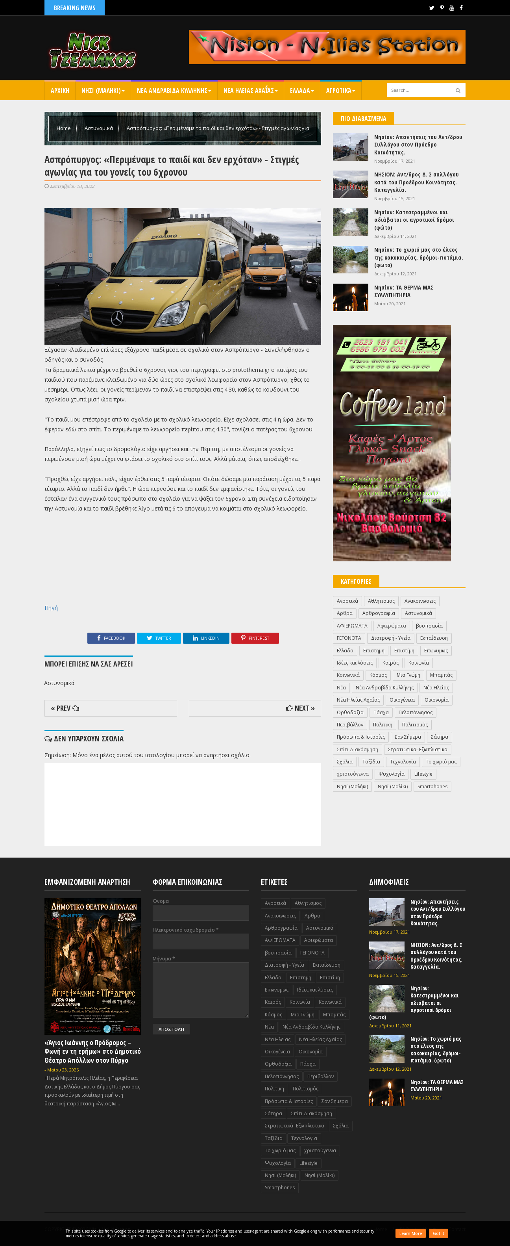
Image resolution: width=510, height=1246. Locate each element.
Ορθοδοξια (350, 712)
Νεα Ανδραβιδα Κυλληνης (174, 90)
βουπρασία (429, 625)
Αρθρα (345, 613)
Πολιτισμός (415, 724)
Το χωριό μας (441, 761)
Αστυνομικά (99, 128)
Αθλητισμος (381, 601)
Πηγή (51, 607)
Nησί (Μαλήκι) (352, 786)
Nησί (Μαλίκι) (393, 786)
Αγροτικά (340, 90)
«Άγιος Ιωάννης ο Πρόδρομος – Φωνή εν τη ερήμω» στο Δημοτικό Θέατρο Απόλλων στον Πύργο (92, 1051)
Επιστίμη (404, 650)
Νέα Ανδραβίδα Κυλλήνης (385, 687)
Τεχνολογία (403, 761)
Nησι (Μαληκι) (103, 90)
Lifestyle (423, 774)
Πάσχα (381, 712)
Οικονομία (437, 699)
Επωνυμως (436, 650)
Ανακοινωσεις (420, 601)
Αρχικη (60, 90)
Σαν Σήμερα (408, 736)
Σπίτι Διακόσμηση (357, 749)
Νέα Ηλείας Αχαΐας (358, 699)
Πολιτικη (382, 724)
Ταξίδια (371, 761)
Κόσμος (378, 675)
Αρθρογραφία (378, 613)
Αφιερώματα (391, 625)
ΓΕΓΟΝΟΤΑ (349, 638)
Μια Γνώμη (408, 675)
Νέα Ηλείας (436, 687)
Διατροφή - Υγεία (390, 638)
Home (64, 128)
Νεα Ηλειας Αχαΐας (251, 90)
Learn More (410, 1233)
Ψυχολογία (392, 774)
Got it (438, 1233)
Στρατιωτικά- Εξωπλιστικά (417, 749)
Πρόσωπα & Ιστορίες (361, 736)
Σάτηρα (439, 736)
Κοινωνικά (348, 675)
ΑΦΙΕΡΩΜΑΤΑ (352, 625)
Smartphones (432, 786)
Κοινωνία (418, 662)
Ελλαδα (302, 90)
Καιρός (390, 662)
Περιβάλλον (350, 724)
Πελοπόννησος (415, 712)
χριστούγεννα (353, 774)
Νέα (341, 687)
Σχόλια (345, 761)
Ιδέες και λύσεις (355, 662)
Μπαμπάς (441, 675)
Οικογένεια (402, 699)
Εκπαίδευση (434, 638)
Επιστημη (373, 650)
